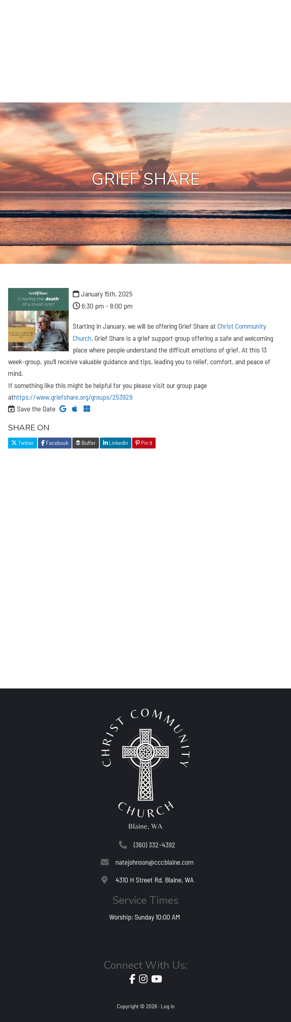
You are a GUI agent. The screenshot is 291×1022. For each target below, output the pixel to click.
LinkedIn (115, 442)
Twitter (22, 442)
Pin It (143, 442)
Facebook (54, 442)
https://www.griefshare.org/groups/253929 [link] (73, 396)
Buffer (86, 442)
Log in (168, 1006)
